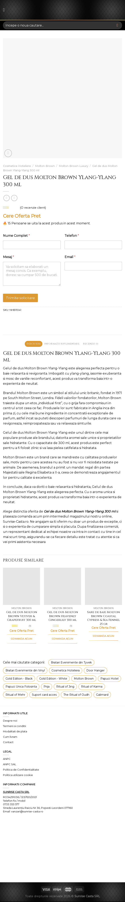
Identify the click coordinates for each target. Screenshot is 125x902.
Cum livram (10, 737)
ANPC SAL (9, 764)
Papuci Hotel (109, 679)
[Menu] (5, 10)
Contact (8, 742)
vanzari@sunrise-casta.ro (27, 811)
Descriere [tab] (31, 344)
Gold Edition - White (53, 679)
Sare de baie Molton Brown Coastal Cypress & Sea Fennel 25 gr (103, 618)
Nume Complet (16, 236)
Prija (47, 687)
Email (70, 257)
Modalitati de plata (15, 731)
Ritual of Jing (65, 687)
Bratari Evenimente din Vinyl (25, 671)
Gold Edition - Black (19, 679)
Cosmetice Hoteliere (17, 165)
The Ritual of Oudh (76, 695)
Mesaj (8, 257)
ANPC (6, 759)
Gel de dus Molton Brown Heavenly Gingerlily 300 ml (62, 616)
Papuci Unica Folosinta (21, 687)
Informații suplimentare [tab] (61, 344)
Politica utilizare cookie (18, 775)
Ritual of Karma (91, 687)
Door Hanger (95, 671)
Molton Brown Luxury (73, 165)
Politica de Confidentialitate (21, 770)
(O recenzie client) (33, 207)
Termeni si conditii (14, 726)
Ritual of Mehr (15, 695)
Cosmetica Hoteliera (66, 671)
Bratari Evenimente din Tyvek (71, 663)
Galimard (102, 695)
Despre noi (10, 721)
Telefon (72, 236)
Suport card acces (44, 695)
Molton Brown (45, 165)
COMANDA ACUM (21, 639)
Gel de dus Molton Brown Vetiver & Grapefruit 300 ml (21, 616)
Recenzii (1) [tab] (93, 344)
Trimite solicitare (20, 298)
